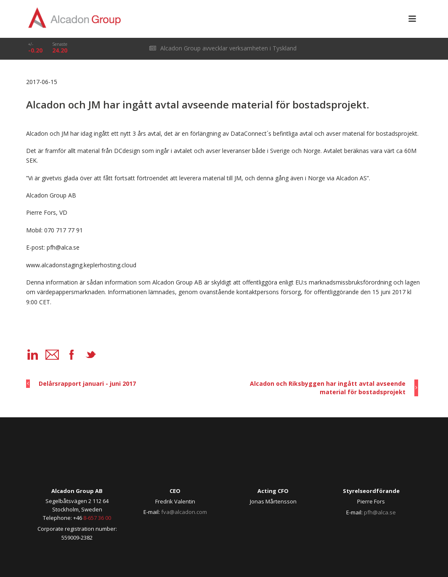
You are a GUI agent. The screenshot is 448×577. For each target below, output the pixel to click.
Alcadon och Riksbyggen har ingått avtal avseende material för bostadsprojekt (328, 387)
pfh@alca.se (380, 512)
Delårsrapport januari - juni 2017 (87, 383)
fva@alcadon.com (184, 512)
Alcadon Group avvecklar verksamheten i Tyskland (223, 48)
